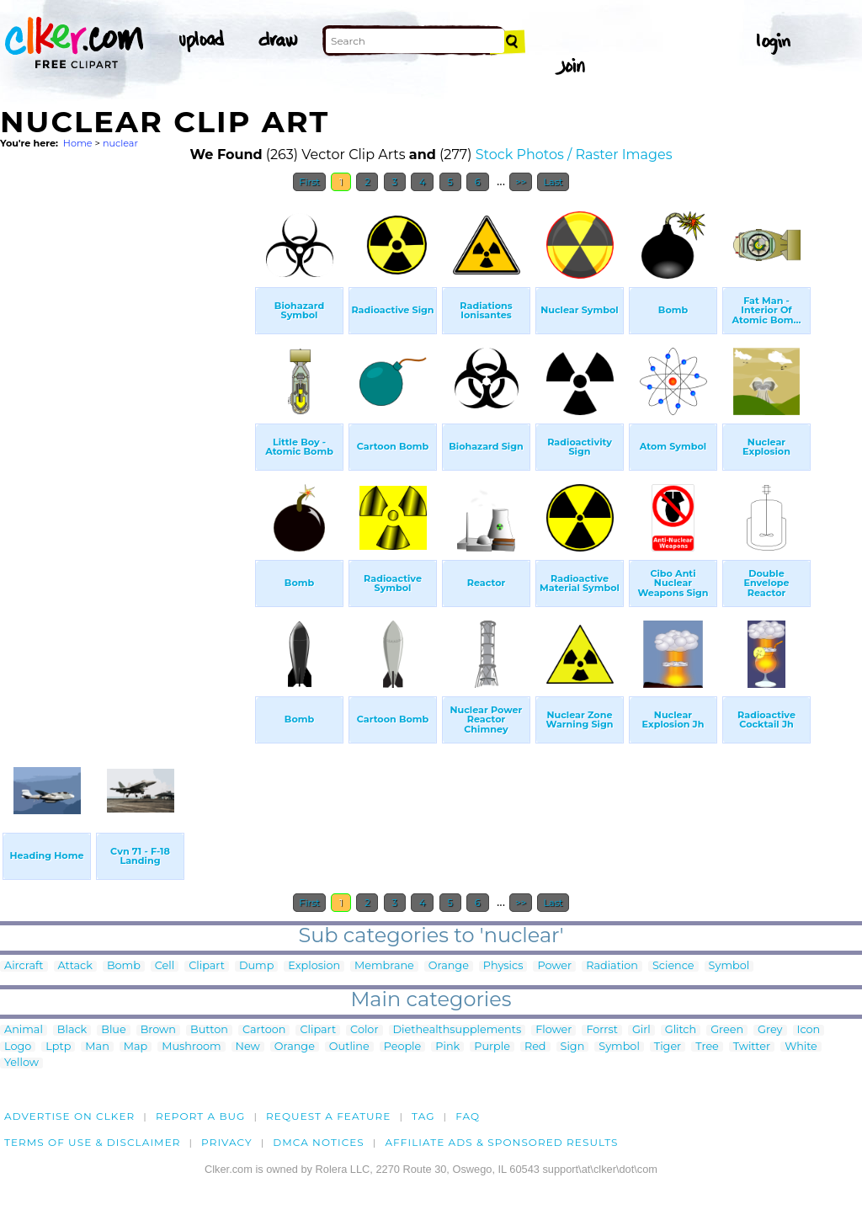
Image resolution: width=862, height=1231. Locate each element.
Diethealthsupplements (457, 1030)
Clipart (207, 966)
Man (97, 1047)
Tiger (667, 1047)
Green (726, 1030)
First (309, 182)
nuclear (120, 143)
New (248, 1047)
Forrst (601, 1030)
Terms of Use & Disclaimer (92, 1142)
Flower (553, 1030)
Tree (707, 1047)
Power (554, 966)
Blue (113, 1030)
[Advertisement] (126, 453)
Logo (17, 1047)
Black (72, 1030)
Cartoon (264, 1030)
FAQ (467, 1116)
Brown (158, 1030)
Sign (573, 1047)
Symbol (729, 966)
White (801, 1047)
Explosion (314, 966)
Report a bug (201, 1116)
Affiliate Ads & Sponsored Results (501, 1142)
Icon (809, 1030)
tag (423, 1116)
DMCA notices (318, 1142)
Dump (256, 966)
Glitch (680, 1030)
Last (552, 182)
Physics (503, 966)
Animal (23, 1030)
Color (364, 1030)
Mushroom (191, 1047)
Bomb (124, 966)
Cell (164, 966)
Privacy (227, 1142)
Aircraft (24, 966)
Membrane (384, 966)
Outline (349, 1047)
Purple (492, 1047)
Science (673, 966)
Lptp (58, 1047)
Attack (75, 966)
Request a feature (328, 1116)
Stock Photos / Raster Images (574, 155)
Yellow (21, 1063)
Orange (448, 966)
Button (209, 1030)
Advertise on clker (69, 1116)
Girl (641, 1030)
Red (535, 1047)
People (403, 1047)
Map (135, 1047)
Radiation (612, 966)
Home (78, 143)
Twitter (751, 1047)
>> (520, 182)
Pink (447, 1047)
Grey (770, 1030)
